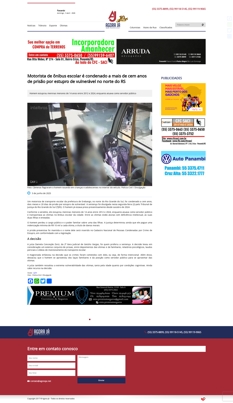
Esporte (53, 25)
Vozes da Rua (149, 27)
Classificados (165, 27)
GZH (35, 273)
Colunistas (135, 27)
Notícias (31, 25)
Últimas (63, 25)
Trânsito (42, 25)
